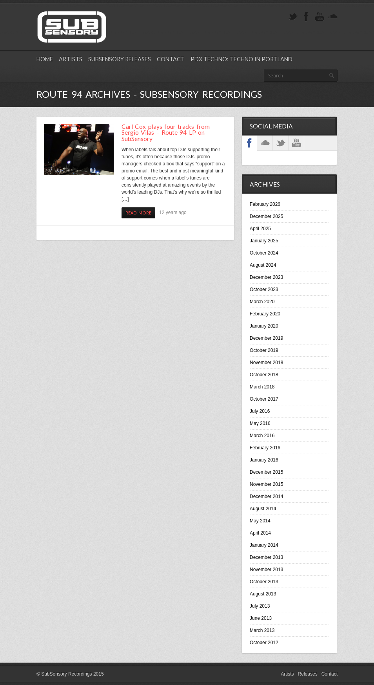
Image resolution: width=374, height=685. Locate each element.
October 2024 (264, 253)
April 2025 (260, 228)
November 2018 (266, 362)
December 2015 (266, 472)
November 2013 (266, 569)
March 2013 (262, 630)
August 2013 (263, 594)
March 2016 (262, 435)
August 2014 (263, 508)
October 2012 (264, 642)
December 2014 (266, 496)
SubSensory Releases (119, 59)
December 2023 (266, 277)
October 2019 (264, 350)
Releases (308, 674)
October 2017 (264, 399)
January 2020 (264, 326)
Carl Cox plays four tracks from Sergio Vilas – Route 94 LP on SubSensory (166, 132)
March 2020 (262, 301)
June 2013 (261, 618)
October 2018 (264, 374)
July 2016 (260, 411)
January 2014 (264, 545)
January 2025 (264, 241)
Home (44, 59)
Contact (171, 59)
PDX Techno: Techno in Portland (241, 59)
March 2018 (262, 387)
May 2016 (260, 423)
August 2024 (263, 265)
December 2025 (266, 216)
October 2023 (264, 289)
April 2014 (260, 533)
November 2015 (266, 484)
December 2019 (266, 338)
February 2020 (265, 314)
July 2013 (260, 606)
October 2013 (264, 581)
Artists (70, 59)
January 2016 (264, 460)
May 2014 (260, 521)
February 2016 (265, 448)
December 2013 (266, 557)
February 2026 (265, 204)
